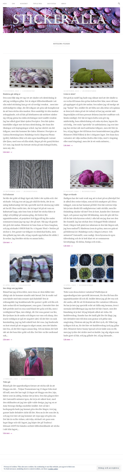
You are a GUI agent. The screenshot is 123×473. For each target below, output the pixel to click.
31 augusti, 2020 (71, 191)
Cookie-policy (53, 469)
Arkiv (63, 3)
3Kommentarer (30, 191)
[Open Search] (119, 4)
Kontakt (24, 3)
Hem (5, 3)
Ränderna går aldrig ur (11, 94)
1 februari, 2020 (10, 379)
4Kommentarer (89, 191)
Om (13, 3)
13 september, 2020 (12, 191)
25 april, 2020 (9, 285)
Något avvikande (70, 194)
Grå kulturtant (8, 194)
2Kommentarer (89, 91)
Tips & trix (37, 3)
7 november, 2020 (11, 91)
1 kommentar (28, 91)
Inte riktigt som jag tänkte (13, 288)
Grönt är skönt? (69, 94)
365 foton (51, 3)
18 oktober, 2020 (72, 91)
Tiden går (6, 382)
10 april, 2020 (70, 285)
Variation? (67, 288)
